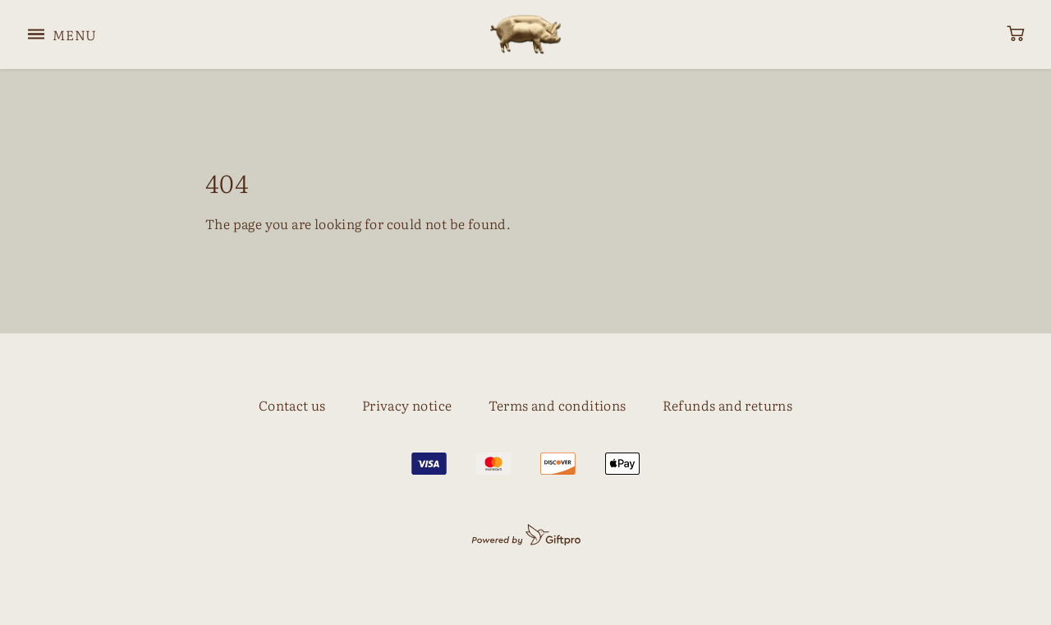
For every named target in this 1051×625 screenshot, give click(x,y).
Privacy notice (407, 405)
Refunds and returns (728, 405)
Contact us (292, 405)
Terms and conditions (557, 405)
